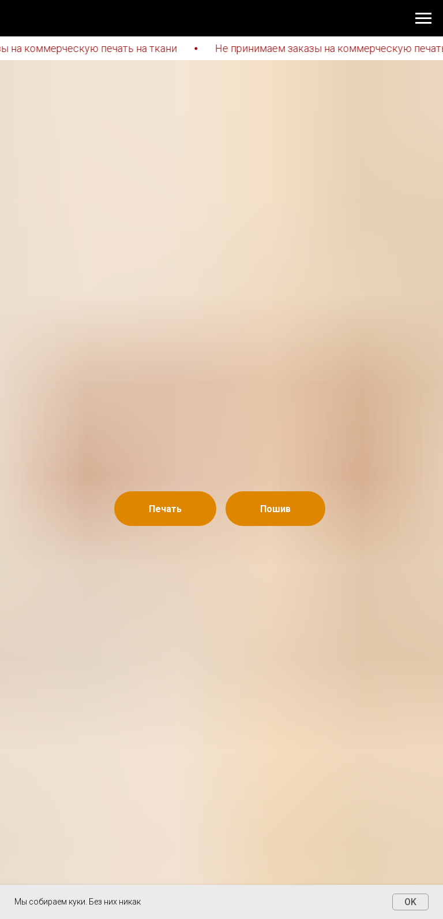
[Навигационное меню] (423, 18)
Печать (165, 508)
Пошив (275, 508)
